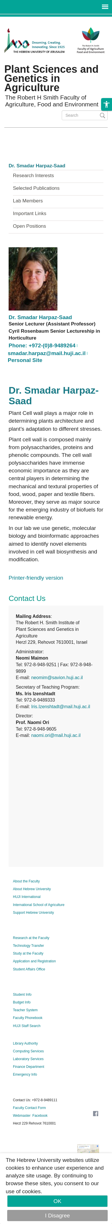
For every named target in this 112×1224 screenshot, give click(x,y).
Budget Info (21, 1002)
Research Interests (33, 175)
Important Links (29, 213)
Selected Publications (36, 188)
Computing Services (28, 1051)
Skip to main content (24, 21)
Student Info (22, 995)
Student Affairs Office (29, 969)
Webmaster (21, 1116)
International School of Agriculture (38, 905)
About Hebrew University (32, 889)
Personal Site (25, 360)
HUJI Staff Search (26, 1026)
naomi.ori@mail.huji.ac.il (56, 735)
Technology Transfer (28, 946)
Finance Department (28, 1067)
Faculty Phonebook (28, 1018)
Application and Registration (34, 961)
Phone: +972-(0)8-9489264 (42, 345)
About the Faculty (26, 881)
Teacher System (25, 1010)
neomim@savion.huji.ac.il (57, 677)
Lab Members (28, 201)
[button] (106, 104)
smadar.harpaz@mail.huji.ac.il (47, 353)
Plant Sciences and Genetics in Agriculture (51, 78)
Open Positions (29, 226)
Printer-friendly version (36, 578)
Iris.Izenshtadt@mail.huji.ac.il (60, 706)
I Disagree (57, 1215)
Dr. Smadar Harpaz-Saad (37, 165)
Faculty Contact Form (29, 1108)
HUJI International (26, 897)
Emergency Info (25, 1074)
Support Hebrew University (33, 913)
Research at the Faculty (31, 938)
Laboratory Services (28, 1059)
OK (57, 1201)
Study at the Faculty (28, 953)
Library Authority (25, 1043)
